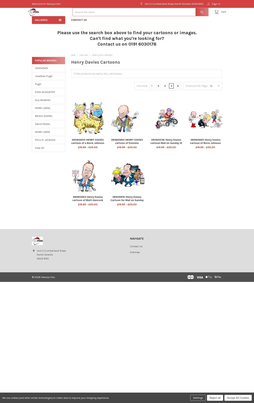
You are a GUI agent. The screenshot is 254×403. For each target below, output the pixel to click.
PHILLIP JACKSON (45, 151)
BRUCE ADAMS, (44, 127)
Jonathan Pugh (43, 87)
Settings (198, 398)
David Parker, (43, 135)
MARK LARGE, (43, 119)
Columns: (142, 97)
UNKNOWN (41, 79)
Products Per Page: (197, 97)
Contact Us (79, 31)
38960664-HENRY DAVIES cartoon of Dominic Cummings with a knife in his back (126, 156)
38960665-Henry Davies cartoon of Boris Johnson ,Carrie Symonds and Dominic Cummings (205, 156)
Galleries (41, 31)
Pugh (38, 95)
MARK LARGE (42, 143)
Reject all (215, 398)
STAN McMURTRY (45, 103)
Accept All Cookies (238, 398)
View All (39, 159)
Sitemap (135, 263)
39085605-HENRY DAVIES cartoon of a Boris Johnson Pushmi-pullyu (87, 155)
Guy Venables (42, 111)
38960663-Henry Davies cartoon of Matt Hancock (87, 210)
